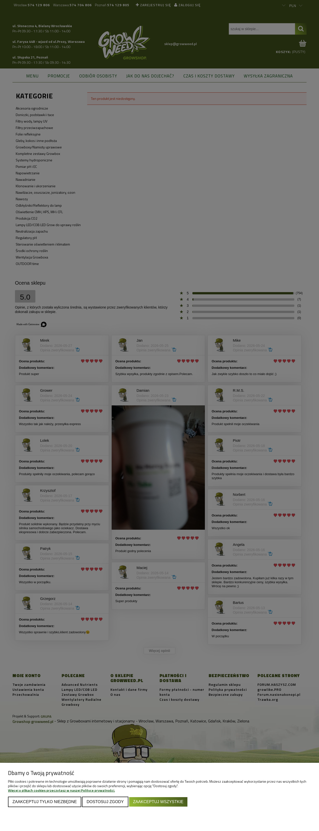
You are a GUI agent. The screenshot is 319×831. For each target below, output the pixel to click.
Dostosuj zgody (105, 801)
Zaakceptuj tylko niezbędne (44, 801)
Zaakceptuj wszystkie (158, 801)
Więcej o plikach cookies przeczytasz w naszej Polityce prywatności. (61, 790)
